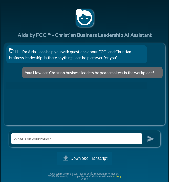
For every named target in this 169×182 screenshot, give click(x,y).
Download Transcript (85, 158)
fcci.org (117, 176)
